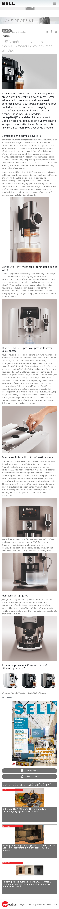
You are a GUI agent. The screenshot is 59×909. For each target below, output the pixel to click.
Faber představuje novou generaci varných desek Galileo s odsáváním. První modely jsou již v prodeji (28, 847)
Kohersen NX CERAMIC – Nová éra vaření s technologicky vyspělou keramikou (25, 810)
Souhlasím (30, 7)
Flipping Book (29, 770)
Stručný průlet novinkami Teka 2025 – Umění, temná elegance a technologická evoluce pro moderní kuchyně (26, 884)
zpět (6, 30)
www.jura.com (7, 697)
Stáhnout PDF (29, 776)
